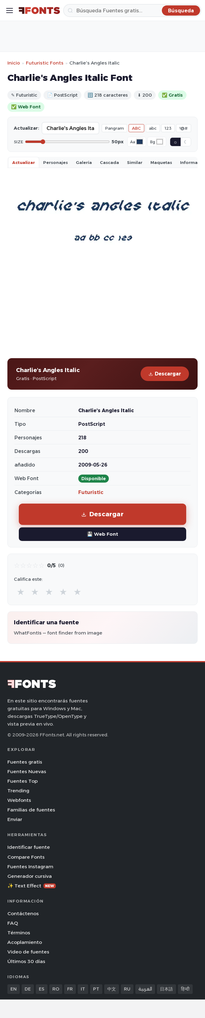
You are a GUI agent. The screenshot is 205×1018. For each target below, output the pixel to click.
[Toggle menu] (9, 10)
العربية (145, 989)
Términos (18, 933)
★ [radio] (21, 591)
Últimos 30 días (26, 961)
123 (168, 128)
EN (13, 989)
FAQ (12, 923)
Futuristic (90, 492)
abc (153, 128)
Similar (134, 162)
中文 (111, 989)
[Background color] (159, 141)
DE (28, 989)
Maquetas (161, 162)
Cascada (109, 162)
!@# (183, 128)
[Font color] (139, 141)
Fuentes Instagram (30, 866)
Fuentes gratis (24, 762)
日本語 (166, 989)
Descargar (165, 374)
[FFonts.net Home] (39, 10)
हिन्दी (185, 989)
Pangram (114, 128)
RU (127, 989)
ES (41, 989)
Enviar (14, 819)
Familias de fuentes (31, 810)
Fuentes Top (22, 781)
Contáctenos (23, 913)
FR (70, 989)
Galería (84, 162)
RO (55, 989)
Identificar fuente (28, 847)
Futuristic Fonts (45, 63)
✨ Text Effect (31, 886)
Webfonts (19, 800)
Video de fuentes (28, 952)
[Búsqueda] (132, 10)
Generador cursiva (29, 876)
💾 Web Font (102, 534)
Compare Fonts (26, 857)
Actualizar (23, 162)
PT (96, 989)
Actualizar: (26, 128)
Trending (18, 791)
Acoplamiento (24, 942)
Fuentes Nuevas (26, 771)
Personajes (55, 162)
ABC (136, 128)
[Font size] (67, 141)
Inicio (13, 63)
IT (83, 989)
